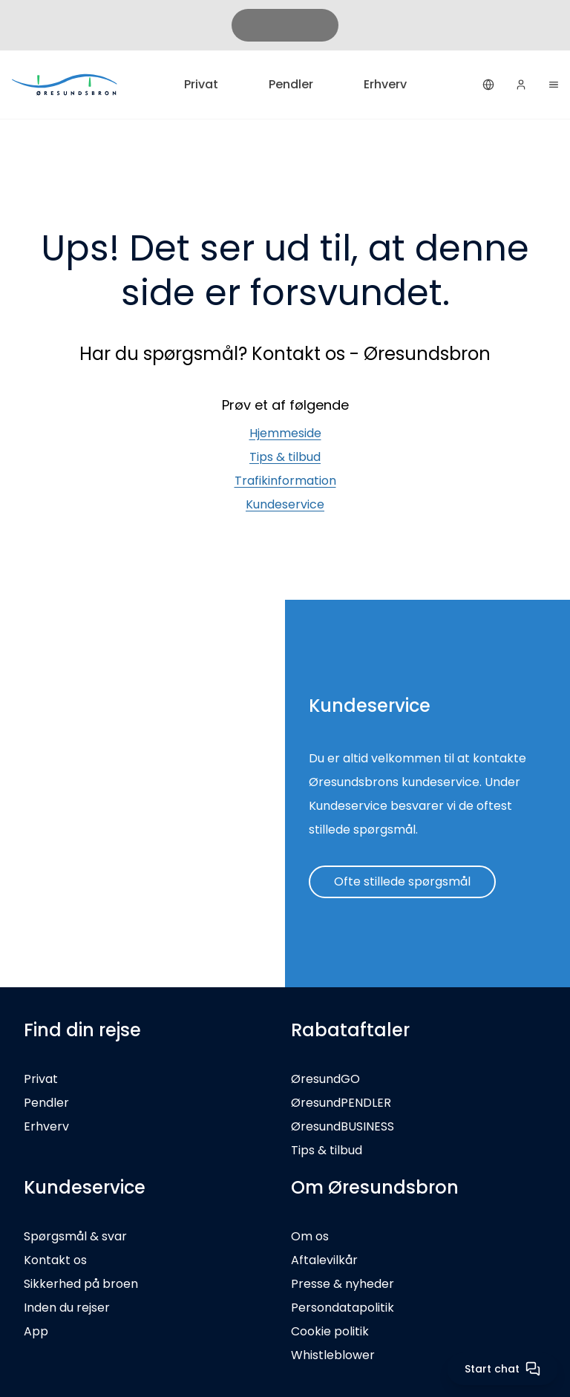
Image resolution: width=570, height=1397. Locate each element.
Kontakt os (55, 1260)
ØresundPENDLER (341, 1102)
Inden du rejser (67, 1307)
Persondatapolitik (342, 1307)
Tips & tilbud (285, 456)
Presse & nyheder (342, 1283)
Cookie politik (330, 1331)
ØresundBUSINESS (342, 1126)
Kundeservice (285, 504)
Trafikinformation (285, 480)
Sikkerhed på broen (81, 1283)
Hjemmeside (285, 433)
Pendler (291, 84)
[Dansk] (488, 84)
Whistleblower (333, 1355)
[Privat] (65, 84)
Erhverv (385, 84)
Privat (201, 84)
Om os (310, 1236)
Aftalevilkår (324, 1260)
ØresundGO (325, 1078)
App (36, 1331)
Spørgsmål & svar (75, 1236)
